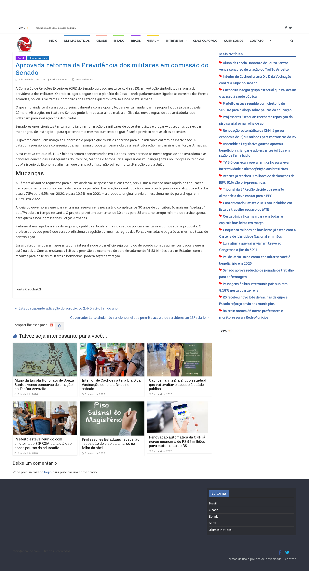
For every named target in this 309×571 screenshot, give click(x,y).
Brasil (136, 41)
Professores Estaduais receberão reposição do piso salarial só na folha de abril (111, 443)
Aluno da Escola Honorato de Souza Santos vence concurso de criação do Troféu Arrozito (44, 384)
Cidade (101, 41)
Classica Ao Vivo (205, 41)
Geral (151, 41)
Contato (256, 41)
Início (53, 41)
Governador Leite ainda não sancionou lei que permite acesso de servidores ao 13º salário (140, 318)
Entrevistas (174, 41)
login (48, 472)
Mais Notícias (231, 54)
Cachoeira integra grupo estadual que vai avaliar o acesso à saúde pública (177, 384)
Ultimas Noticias (77, 41)
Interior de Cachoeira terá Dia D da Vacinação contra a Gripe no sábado (111, 384)
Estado (118, 41)
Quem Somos (233, 41)
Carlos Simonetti (59, 79)
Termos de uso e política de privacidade (254, 559)
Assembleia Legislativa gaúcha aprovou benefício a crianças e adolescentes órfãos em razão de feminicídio (254, 150)
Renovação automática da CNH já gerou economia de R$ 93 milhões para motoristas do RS (177, 441)
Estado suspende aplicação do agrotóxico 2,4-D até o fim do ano (66, 308)
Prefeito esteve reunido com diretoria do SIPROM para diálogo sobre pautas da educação (43, 443)
